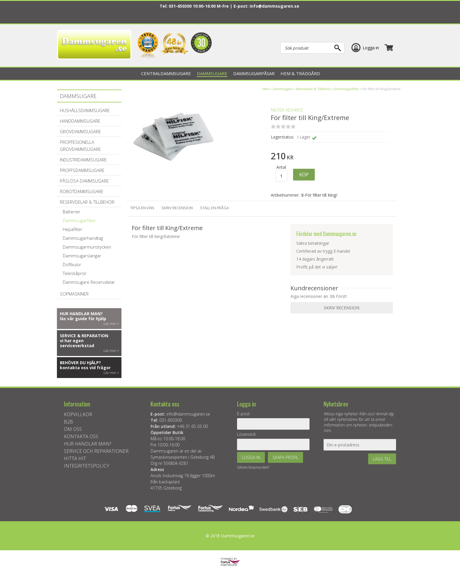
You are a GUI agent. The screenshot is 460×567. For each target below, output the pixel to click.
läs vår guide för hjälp (83, 318)
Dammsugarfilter (346, 89)
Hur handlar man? (81, 313)
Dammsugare (282, 89)
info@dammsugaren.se (274, 6)
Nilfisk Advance (287, 110)
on (273, 126)
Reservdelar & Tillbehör (312, 89)
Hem (265, 89)
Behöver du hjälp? (80, 362)
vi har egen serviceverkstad (77, 343)
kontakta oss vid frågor (85, 367)
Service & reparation (84, 335)
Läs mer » (111, 323)
